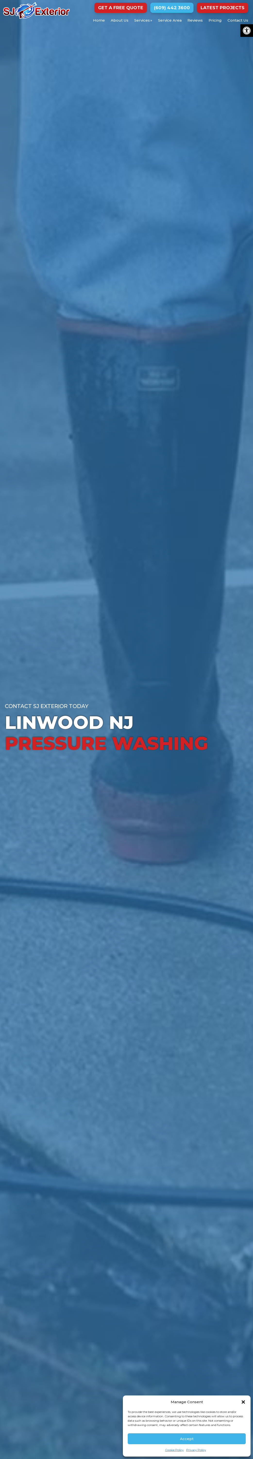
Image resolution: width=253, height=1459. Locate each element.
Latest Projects (223, 7)
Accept (187, 1438)
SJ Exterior (36, 10)
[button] (246, 30)
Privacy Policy (196, 1450)
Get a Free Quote (120, 7)
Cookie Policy (174, 1450)
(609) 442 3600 (172, 7)
